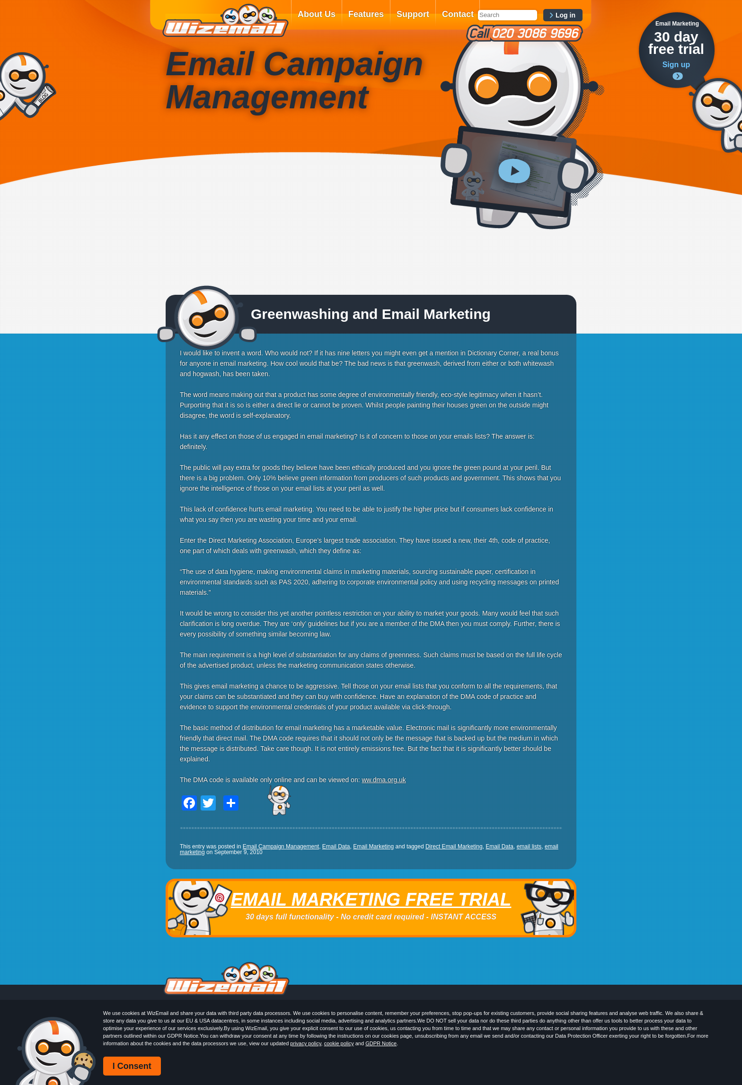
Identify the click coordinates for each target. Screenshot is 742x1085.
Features (366, 14)
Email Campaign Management (281, 846)
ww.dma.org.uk (384, 780)
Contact (458, 14)
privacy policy (305, 1043)
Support (413, 14)
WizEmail (225, 20)
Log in (565, 15)
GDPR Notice (381, 1043)
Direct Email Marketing (454, 846)
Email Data (336, 846)
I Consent (132, 1066)
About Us (317, 14)
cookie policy (339, 1043)
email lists (529, 846)
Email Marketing (373, 846)
